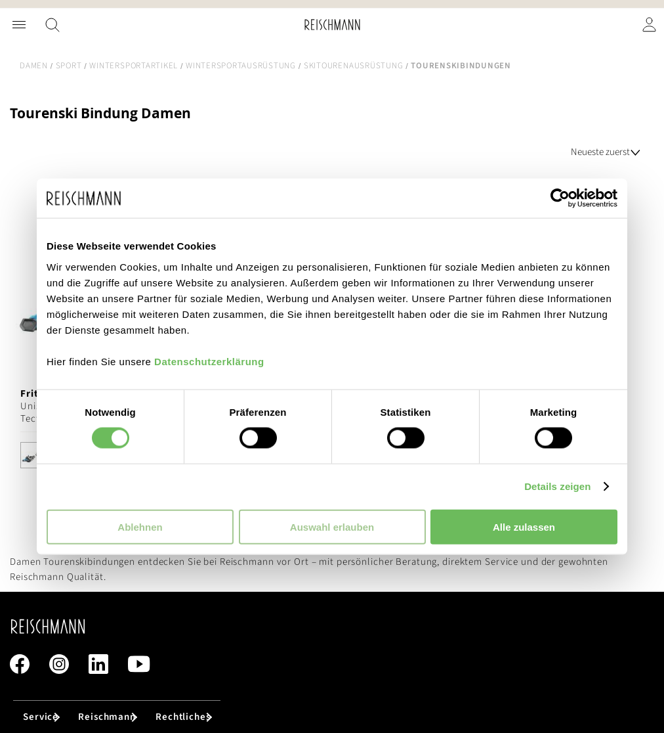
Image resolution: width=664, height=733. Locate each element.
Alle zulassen (524, 526)
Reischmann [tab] (107, 717)
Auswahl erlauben (332, 526)
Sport (69, 66)
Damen (34, 66)
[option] (33, 455)
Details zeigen (557, 486)
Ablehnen (139, 526)
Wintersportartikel (133, 66)
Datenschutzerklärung (209, 360)
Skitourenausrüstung (353, 66)
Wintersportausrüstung (241, 66)
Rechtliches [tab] (183, 717)
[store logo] (332, 25)
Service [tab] (40, 717)
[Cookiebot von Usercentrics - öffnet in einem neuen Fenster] (560, 198)
